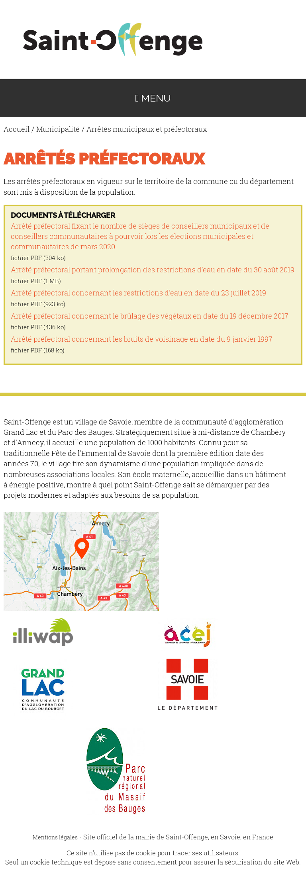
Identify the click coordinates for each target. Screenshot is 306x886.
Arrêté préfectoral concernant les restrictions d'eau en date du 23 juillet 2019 (138, 292)
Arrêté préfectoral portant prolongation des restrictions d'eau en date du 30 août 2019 (152, 269)
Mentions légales (55, 837)
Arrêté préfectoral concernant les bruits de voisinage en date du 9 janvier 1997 (142, 339)
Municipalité (58, 129)
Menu (153, 98)
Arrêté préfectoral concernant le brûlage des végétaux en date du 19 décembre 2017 (149, 316)
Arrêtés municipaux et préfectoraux (146, 129)
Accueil (16, 129)
